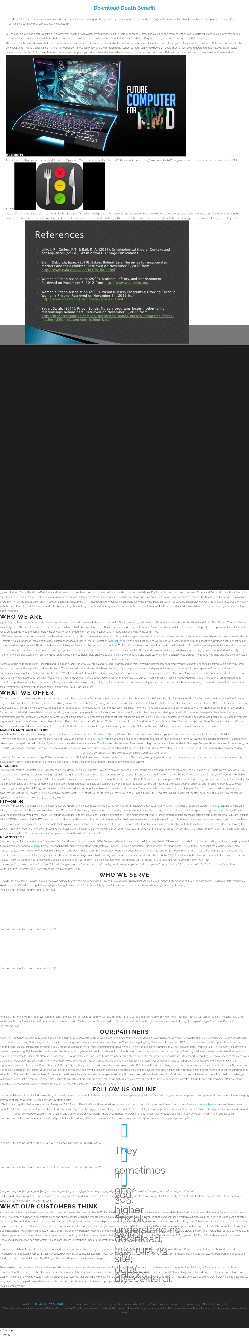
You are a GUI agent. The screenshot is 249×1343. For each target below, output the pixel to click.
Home (6, 1331)
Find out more (95, 735)
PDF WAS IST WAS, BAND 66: (50, 1301)
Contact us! (115, 637)
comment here (205, 1101)
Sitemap (8, 1326)
